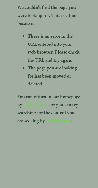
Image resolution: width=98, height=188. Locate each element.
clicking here (35, 104)
